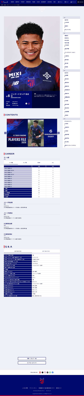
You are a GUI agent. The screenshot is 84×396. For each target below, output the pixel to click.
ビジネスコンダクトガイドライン (39, 390)
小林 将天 (66, 23)
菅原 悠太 (66, 83)
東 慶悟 (66, 76)
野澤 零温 (66, 139)
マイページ (73, 2)
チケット (60, 2)
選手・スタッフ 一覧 (31, 358)
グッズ (66, 2)
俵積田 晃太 (67, 97)
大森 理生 (66, 45)
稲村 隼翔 (66, 49)
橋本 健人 (66, 60)
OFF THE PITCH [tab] (46, 251)
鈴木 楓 (66, 64)
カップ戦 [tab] (25, 162)
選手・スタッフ (7, 4)
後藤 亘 (66, 26)
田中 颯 (66, 20)
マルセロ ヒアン (68, 121)
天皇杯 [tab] (39, 162)
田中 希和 (66, 105)
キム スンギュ (67, 30)
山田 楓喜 (66, 112)
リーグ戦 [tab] (11, 162)
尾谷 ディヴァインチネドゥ (70, 146)
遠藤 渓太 (66, 87)
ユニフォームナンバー (32, 362)
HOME (2, 4)
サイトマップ (48, 390)
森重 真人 (66, 38)
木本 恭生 (66, 40)
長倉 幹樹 (66, 135)
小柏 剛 (66, 124)
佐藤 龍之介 (67, 90)
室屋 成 (66, 35)
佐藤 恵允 (66, 128)
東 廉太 (66, 67)
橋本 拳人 (66, 79)
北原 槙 (66, 116)
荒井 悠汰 (66, 108)
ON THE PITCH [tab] (17, 251)
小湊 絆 (66, 131)
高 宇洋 (66, 73)
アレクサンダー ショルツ (69, 53)
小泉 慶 (66, 101)
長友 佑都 (66, 42)
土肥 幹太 (66, 56)
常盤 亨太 (66, 94)
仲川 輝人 (66, 142)
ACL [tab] (53, 162)
